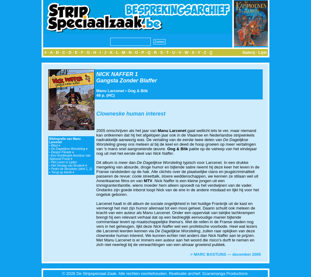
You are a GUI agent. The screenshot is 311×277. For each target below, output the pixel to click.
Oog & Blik (138, 90)
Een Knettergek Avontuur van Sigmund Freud (70, 157)
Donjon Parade (62, 152)
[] (211, 52)
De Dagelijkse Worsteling (69, 149)
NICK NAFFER (114, 74)
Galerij (248, 52)
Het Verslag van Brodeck (69, 165)
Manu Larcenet (110, 90)
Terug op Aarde (62, 172)
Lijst (262, 52)
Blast (55, 145)
